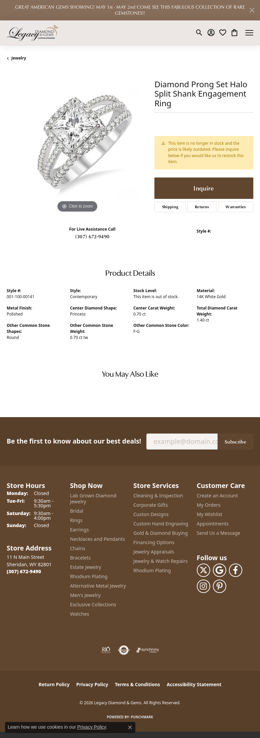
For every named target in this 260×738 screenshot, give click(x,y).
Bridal (77, 511)
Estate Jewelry (85, 567)
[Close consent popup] (130, 727)
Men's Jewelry (85, 595)
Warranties (236, 207)
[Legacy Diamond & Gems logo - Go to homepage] (32, 32)
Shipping (170, 207)
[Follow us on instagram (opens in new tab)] (203, 586)
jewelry (18, 58)
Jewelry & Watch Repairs (160, 561)
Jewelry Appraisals (153, 551)
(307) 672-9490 (92, 236)
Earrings (79, 529)
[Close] (252, 10)
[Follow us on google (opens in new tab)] (219, 570)
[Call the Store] (24, 571)
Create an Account (217, 495)
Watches (79, 614)
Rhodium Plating (89, 576)
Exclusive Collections (93, 604)
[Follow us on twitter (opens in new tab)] (203, 570)
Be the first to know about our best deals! (74, 441)
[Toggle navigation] (249, 32)
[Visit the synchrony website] (148, 650)
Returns (202, 207)
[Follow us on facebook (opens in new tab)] (235, 570)
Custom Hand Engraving (160, 523)
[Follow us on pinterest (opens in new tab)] (219, 586)
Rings (76, 520)
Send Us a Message (218, 533)
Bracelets (80, 558)
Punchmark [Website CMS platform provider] (142, 717)
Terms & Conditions (137, 684)
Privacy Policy (92, 684)
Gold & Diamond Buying (160, 533)
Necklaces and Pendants (97, 539)
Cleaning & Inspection (158, 495)
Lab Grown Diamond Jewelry (93, 498)
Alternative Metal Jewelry (98, 586)
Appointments (213, 523)
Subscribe (235, 441)
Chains (78, 548)
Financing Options (153, 542)
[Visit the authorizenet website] (124, 650)
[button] (199, 32)
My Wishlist (210, 514)
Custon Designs (150, 514)
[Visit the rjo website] (106, 650)
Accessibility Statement (194, 684)
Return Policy (54, 684)
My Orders (209, 505)
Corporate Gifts (150, 505)
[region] (77, 143)
